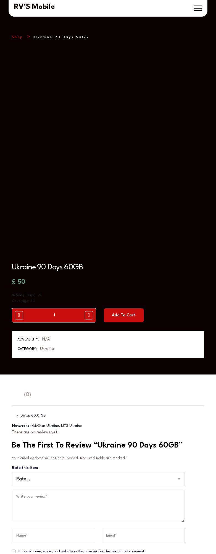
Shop (17, 37)
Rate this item (25, 403)
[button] (198, 8)
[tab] (14, 330)
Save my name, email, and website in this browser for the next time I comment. (81, 487)
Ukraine (47, 284)
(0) (27, 330)
